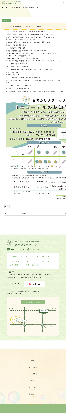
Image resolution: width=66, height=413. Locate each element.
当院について (33, 395)
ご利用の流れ (33, 368)
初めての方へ (33, 382)
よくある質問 (33, 375)
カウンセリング (33, 388)
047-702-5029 (17, 249)
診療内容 (33, 361)
